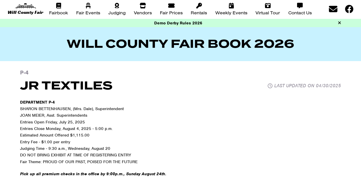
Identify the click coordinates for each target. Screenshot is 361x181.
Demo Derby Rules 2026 (178, 23)
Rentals (199, 12)
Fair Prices (171, 12)
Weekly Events (231, 12)
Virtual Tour (267, 12)
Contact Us (300, 12)
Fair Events (88, 12)
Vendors (143, 12)
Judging (117, 12)
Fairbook (58, 12)
